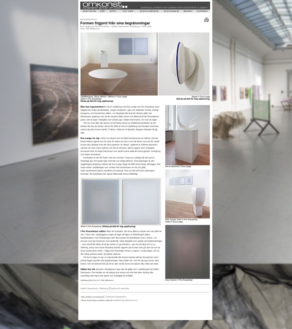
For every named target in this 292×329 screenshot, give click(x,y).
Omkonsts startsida (119, 288)
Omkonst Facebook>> (116, 297)
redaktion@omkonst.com (125, 300)
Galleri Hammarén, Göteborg (94, 288)
